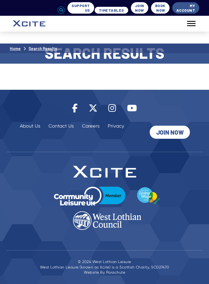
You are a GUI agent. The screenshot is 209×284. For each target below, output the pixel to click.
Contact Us (61, 126)
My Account (185, 8)
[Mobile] (187, 24)
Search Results (43, 48)
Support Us (81, 8)
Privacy (116, 126)
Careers (91, 126)
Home (15, 48)
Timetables (111, 10)
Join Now (139, 8)
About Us (30, 126)
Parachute (115, 272)
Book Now (160, 8)
